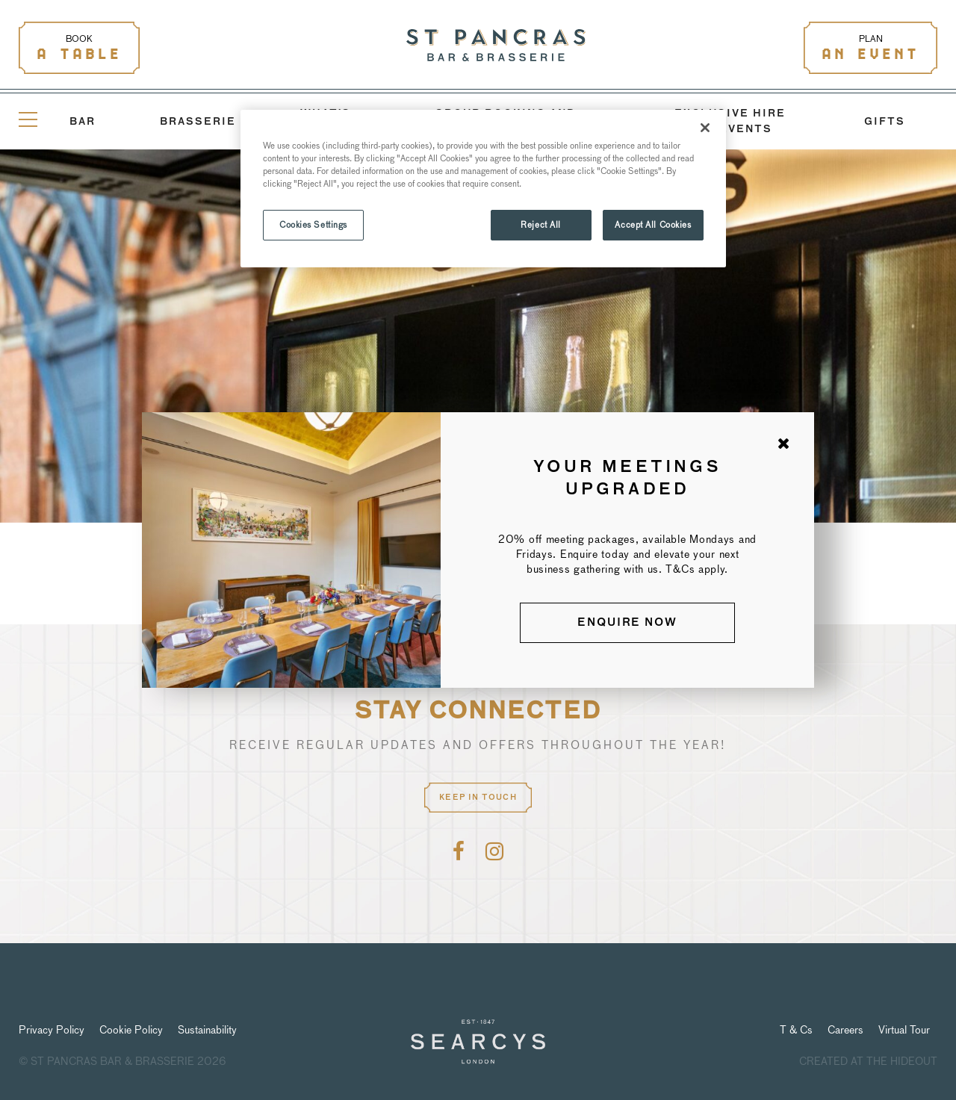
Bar (82, 122)
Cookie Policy (131, 1029)
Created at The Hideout (868, 1061)
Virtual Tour (904, 1029)
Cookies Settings (313, 225)
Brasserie (198, 122)
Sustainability (207, 1029)
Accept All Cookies (653, 225)
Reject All (541, 225)
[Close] (705, 127)
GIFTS (884, 122)
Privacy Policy (51, 1029)
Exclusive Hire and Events (730, 121)
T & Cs (796, 1029)
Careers (845, 1029)
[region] (483, 188)
